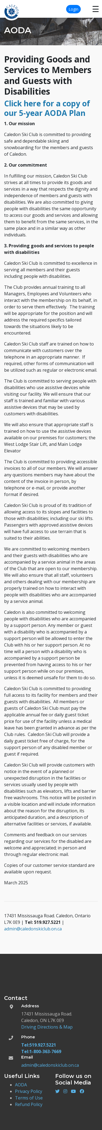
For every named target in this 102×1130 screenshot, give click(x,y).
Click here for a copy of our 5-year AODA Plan (47, 108)
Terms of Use (29, 1098)
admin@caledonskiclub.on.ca (33, 929)
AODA (21, 1085)
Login (73, 9)
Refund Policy (28, 1104)
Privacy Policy (28, 1091)
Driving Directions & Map (47, 1027)
